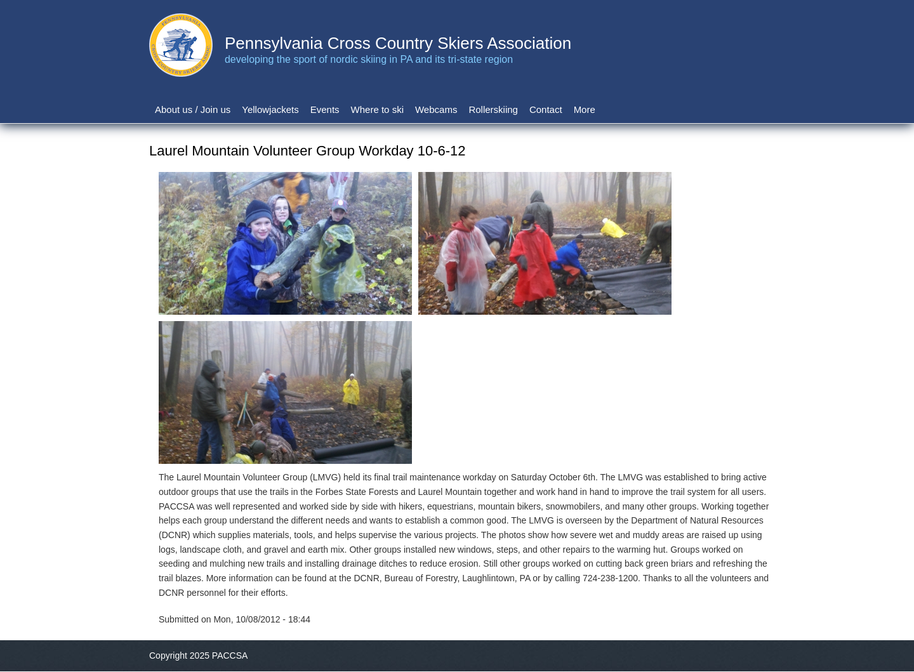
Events (325, 109)
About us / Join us (192, 109)
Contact (545, 109)
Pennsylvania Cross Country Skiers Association (398, 43)
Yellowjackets (270, 109)
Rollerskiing (493, 109)
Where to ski (377, 109)
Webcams (436, 109)
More (584, 109)
